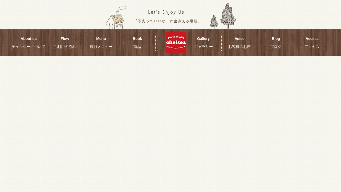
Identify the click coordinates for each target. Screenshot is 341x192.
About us (28, 42)
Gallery (203, 42)
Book (137, 42)
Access (312, 42)
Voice (239, 42)
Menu (101, 42)
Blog (275, 42)
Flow (65, 42)
